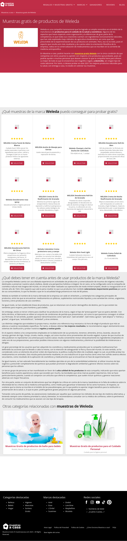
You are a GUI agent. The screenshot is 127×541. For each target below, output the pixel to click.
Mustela (68, 511)
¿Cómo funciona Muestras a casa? (98, 528)
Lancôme (69, 505)
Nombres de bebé (96, 509)
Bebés (10, 505)
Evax (50, 505)
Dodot (68, 502)
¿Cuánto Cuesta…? (96, 511)
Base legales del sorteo (52, 532)
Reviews (110, 4)
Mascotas (29, 505)
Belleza (11, 502)
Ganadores (96, 4)
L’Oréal (51, 508)
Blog (122, 4)
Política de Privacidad (61, 528)
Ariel (50, 502)
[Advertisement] (63, 90)
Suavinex (52, 511)
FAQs (114, 528)
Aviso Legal (48, 528)
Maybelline (70, 508)
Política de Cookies (77, 528)
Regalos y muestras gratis (58, 4)
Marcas (81, 4)
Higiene (28, 502)
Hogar (10, 508)
